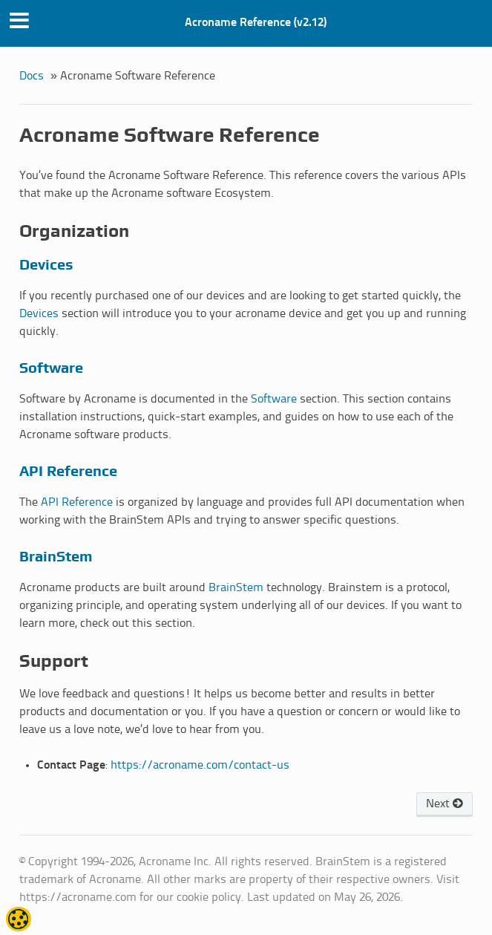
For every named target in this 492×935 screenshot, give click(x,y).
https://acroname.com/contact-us (200, 765)
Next (444, 804)
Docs (31, 76)
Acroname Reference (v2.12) (256, 22)
